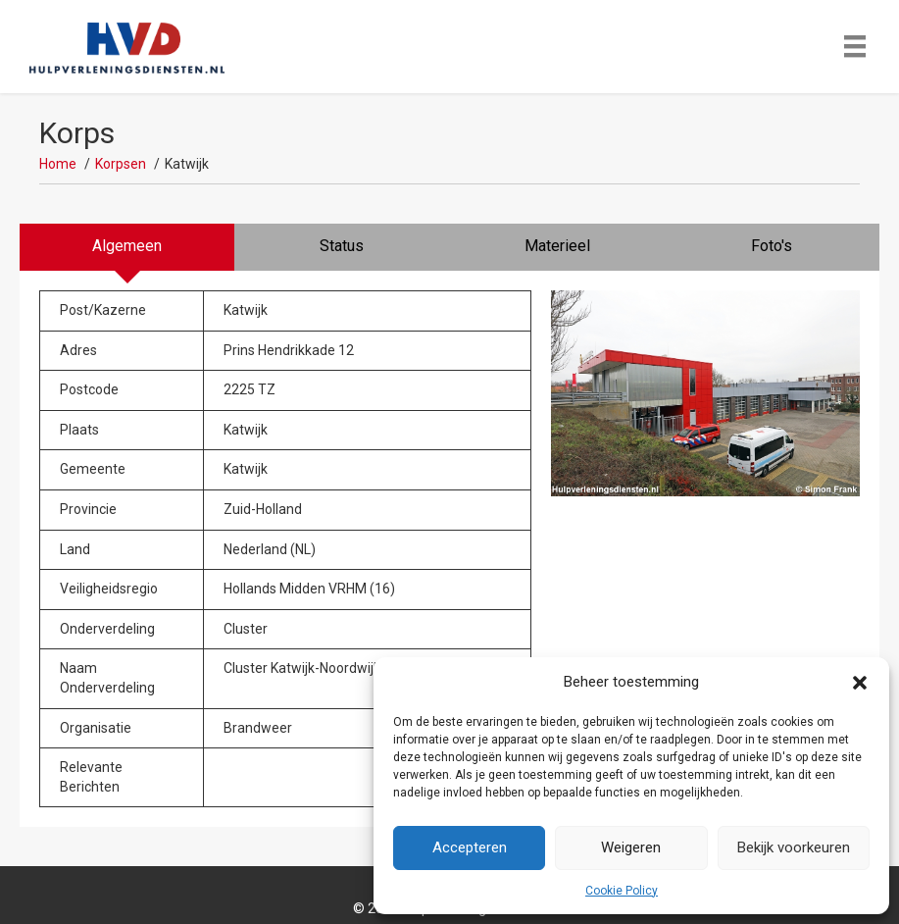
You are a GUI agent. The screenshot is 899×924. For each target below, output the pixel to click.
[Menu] (854, 46)
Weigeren (631, 847)
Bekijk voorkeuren (793, 847)
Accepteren (469, 847)
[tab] (127, 247)
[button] (860, 683)
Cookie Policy (621, 891)
